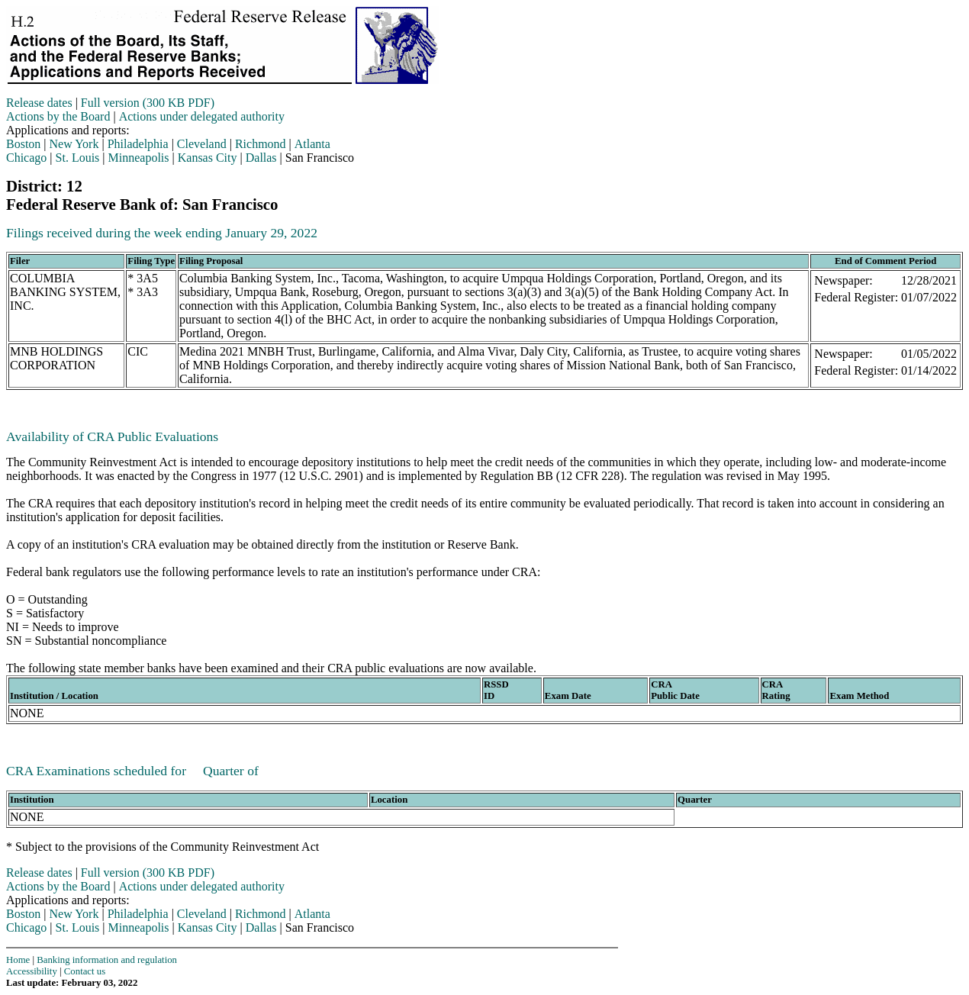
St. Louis (78, 157)
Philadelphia (138, 143)
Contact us (84, 971)
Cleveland (202, 143)
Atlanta (312, 143)
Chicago (26, 157)
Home (18, 960)
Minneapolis (138, 157)
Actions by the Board (58, 116)
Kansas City (207, 157)
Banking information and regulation (107, 960)
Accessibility (31, 971)
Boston (23, 143)
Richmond (260, 143)
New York (74, 143)
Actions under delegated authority (202, 116)
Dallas (261, 157)
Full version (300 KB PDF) (147, 102)
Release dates (39, 102)
